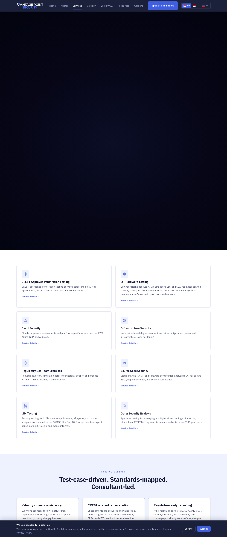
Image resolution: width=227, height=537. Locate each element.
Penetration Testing (89, 443)
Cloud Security (86, 454)
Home (52, 5)
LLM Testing (85, 476)
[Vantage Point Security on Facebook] (27, 466)
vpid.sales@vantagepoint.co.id (186, 481)
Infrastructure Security (90, 459)
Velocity (91, 5)
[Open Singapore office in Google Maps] (190, 451)
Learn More (184, 400)
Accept (204, 529)
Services (77, 5)
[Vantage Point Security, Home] (29, 6)
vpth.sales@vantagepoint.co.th (187, 512)
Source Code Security (90, 470)
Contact (128, 459)
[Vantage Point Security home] (31, 439)
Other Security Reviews (91, 481)
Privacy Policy (23, 532)
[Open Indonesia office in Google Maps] (190, 473)
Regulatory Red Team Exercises (95, 465)
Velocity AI (107, 5)
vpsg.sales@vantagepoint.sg (185, 459)
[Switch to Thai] (205, 5)
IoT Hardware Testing (90, 448)
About (64, 5)
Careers (138, 5)
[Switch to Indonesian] (196, 5)
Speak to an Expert (163, 5)
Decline (189, 529)
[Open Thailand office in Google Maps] (190, 500)
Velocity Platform (88, 494)
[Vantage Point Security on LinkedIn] (19, 466)
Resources (123, 5)
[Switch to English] (186, 5)
